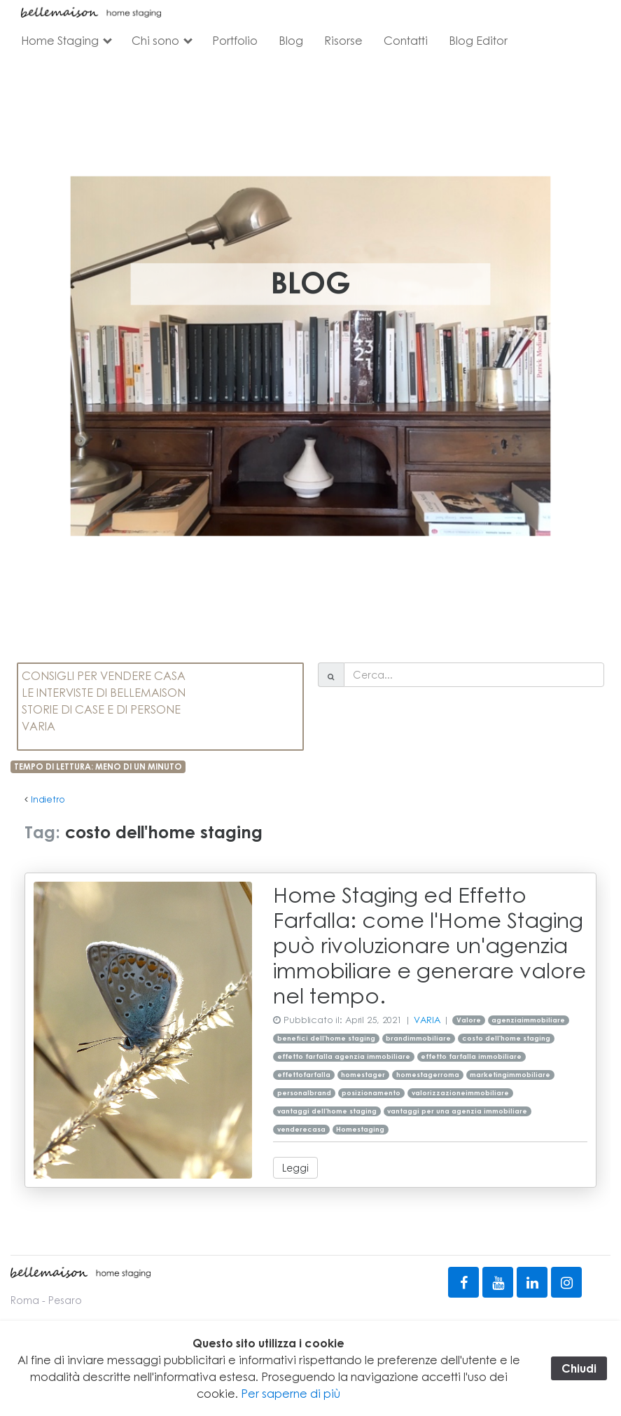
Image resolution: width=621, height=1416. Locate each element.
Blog (291, 40)
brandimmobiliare (418, 1038)
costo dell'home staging (506, 1038)
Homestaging (360, 1129)
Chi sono (155, 40)
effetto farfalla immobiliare (471, 1056)
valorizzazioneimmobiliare (460, 1092)
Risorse (343, 40)
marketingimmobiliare (510, 1074)
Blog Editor (478, 40)
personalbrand (304, 1092)
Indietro (48, 799)
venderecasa (301, 1129)
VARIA (38, 726)
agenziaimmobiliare (528, 1020)
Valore (468, 1020)
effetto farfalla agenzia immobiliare (343, 1056)
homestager (363, 1074)
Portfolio (235, 40)
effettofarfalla (303, 1074)
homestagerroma (427, 1074)
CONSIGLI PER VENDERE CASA (104, 675)
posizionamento (371, 1092)
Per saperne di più (290, 1393)
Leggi (295, 1167)
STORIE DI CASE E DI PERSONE (101, 709)
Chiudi (578, 1368)
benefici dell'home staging (326, 1038)
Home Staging (60, 40)
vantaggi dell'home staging (327, 1111)
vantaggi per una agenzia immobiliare (457, 1111)
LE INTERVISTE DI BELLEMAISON (104, 692)
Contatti (406, 40)
